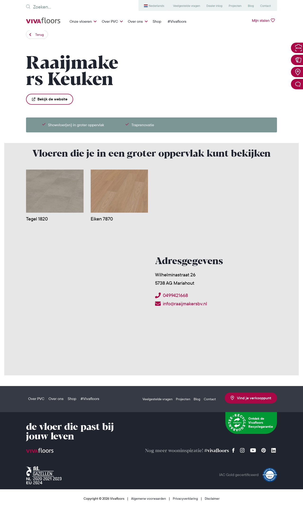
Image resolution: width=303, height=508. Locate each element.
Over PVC (110, 21)
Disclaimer (212, 498)
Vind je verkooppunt (251, 398)
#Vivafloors (177, 21)
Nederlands (156, 6)
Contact (265, 6)
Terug (39, 34)
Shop (157, 21)
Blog (251, 6)
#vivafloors (216, 451)
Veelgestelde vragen (186, 6)
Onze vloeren (81, 21)
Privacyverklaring (186, 498)
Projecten (235, 6)
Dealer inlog (214, 6)
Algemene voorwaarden (149, 498)
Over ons (135, 21)
